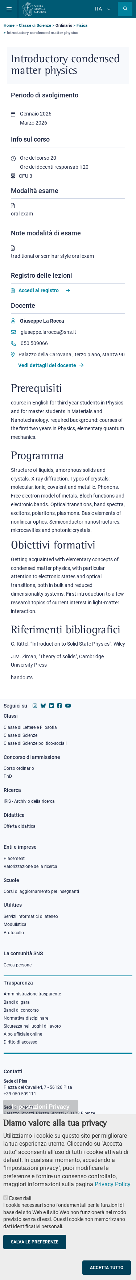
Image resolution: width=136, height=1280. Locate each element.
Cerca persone (18, 965)
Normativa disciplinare (26, 1018)
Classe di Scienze (35, 25)
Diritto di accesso (20, 1042)
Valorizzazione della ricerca (30, 866)
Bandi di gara (17, 1002)
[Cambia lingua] (108, 9)
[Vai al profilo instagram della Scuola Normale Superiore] (35, 706)
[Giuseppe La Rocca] (37, 321)
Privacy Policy (113, 1199)
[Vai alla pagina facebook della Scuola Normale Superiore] (59, 706)
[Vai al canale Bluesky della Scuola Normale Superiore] (43, 706)
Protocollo (14, 932)
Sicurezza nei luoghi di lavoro (32, 1026)
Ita (98, 9)
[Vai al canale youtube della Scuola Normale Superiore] (68, 706)
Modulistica (15, 924)
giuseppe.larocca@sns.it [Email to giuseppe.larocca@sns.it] (43, 332)
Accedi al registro (38, 290)
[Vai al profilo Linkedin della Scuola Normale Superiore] (51, 706)
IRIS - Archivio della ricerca (29, 801)
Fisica (82, 25)
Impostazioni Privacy (40, 1122)
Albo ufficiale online (23, 1034)
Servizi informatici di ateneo (31, 916)
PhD (8, 776)
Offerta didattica (20, 826)
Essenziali (20, 1213)
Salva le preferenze (34, 1256)
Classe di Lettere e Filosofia (30, 727)
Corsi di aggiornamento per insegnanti (41, 891)
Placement (14, 858)
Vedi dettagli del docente (50, 365)
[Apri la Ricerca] (125, 9)
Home (9, 25)
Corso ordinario (19, 768)
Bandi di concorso (21, 1010)
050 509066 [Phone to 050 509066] (29, 343)
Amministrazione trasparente (32, 993)
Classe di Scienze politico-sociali (35, 743)
